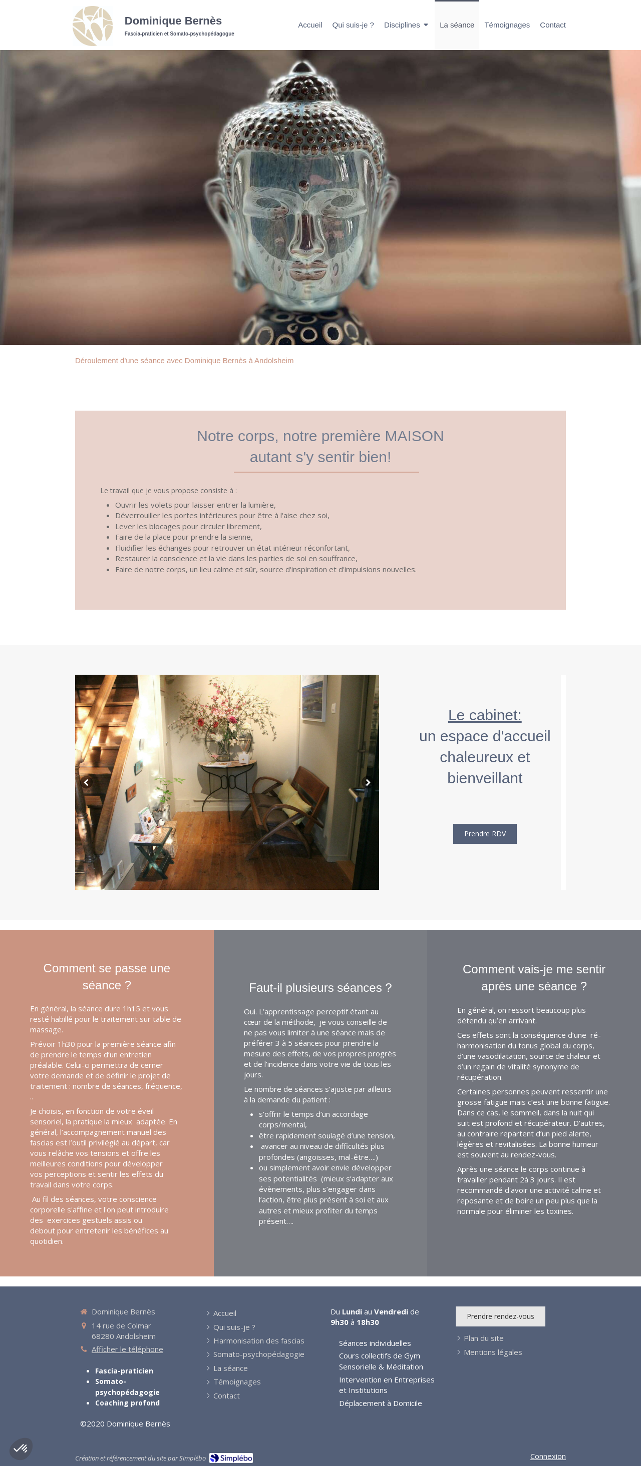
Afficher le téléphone (127, 1349)
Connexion (548, 1456)
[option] (227, 782)
